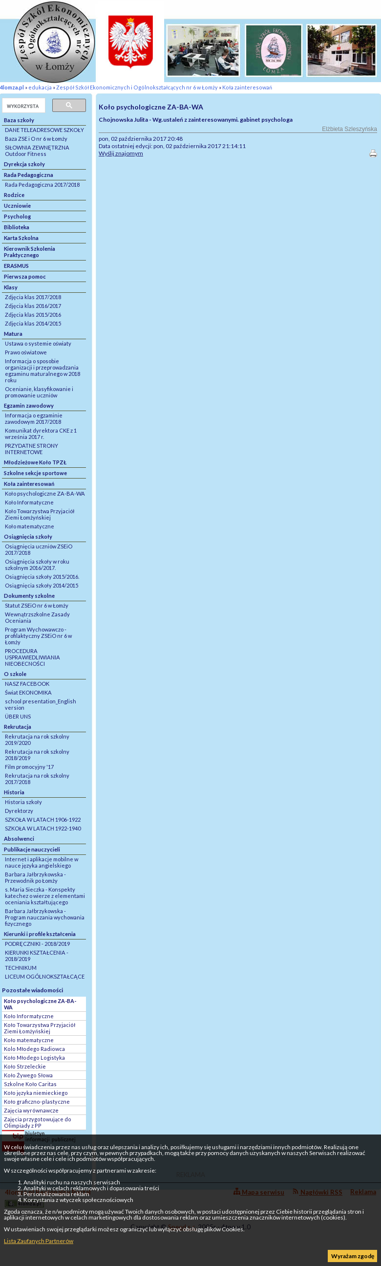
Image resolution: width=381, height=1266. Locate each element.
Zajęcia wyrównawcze (31, 1110)
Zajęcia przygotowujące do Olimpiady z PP (37, 1122)
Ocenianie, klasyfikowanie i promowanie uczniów (39, 392)
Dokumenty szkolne (29, 595)
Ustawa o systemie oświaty (38, 343)
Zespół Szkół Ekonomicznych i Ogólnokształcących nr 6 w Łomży (137, 87)
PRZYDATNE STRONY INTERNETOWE (31, 448)
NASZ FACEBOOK (27, 683)
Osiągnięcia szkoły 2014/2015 (41, 585)
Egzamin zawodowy (29, 405)
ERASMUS (16, 265)
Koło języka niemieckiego (36, 1093)
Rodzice (14, 195)
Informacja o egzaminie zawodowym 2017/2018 (34, 418)
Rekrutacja (17, 726)
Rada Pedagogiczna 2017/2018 (42, 184)
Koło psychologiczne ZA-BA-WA (45, 493)
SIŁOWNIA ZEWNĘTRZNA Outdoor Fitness (37, 150)
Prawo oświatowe (26, 352)
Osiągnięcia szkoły (28, 536)
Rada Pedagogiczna (28, 175)
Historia (14, 792)
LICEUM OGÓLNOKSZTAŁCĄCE (45, 976)
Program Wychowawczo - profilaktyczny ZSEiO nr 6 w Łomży (38, 635)
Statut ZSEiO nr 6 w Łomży (36, 605)
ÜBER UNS (18, 716)
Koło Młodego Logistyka (34, 1057)
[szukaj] (23, 106)
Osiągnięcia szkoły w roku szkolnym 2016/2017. (37, 564)
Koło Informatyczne (29, 502)
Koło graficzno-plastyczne (37, 1101)
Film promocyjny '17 (29, 767)
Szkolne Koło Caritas (30, 1084)
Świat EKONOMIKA (28, 692)
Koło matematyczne (29, 526)
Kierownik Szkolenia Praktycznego (29, 251)
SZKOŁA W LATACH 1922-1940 (43, 828)
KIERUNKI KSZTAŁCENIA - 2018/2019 (36, 955)
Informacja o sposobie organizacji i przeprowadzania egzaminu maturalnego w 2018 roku (42, 370)
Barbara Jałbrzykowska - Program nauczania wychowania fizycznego (45, 917)
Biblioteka (16, 227)
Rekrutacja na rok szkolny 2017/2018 (37, 778)
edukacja (40, 87)
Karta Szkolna (21, 238)
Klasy (11, 287)
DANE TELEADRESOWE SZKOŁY (44, 130)
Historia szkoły (23, 802)
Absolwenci (19, 838)
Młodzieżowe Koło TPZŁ (35, 462)
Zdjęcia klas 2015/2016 (33, 314)
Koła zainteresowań (247, 87)
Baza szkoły (19, 120)
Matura (13, 333)
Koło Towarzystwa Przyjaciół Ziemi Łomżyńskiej (40, 514)
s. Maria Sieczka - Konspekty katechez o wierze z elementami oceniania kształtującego (45, 895)
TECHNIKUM (21, 967)
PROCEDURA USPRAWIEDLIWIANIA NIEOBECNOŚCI (32, 657)
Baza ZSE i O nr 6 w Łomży (36, 138)
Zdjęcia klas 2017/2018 (33, 297)
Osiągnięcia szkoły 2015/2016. (42, 576)
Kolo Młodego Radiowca (34, 1049)
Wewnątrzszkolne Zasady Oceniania (37, 617)
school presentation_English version (40, 704)
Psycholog (17, 216)
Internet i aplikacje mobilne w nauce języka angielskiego (41, 862)
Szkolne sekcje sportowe (35, 473)
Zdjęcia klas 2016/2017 (33, 306)
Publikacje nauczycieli (32, 849)
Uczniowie (17, 205)
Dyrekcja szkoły (24, 164)
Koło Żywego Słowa (28, 1075)
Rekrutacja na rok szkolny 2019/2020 (37, 739)
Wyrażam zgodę (352, 1256)
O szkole (15, 674)
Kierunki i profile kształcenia (40, 934)
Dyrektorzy (19, 811)
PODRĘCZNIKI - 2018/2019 (37, 943)
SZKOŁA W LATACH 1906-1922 (43, 819)
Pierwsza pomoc (25, 276)
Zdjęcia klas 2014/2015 (33, 323)
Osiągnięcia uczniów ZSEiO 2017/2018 (38, 549)
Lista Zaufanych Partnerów (38, 1240)
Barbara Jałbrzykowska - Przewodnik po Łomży (35, 877)
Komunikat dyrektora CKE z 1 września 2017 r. (41, 433)
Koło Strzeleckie (25, 1066)
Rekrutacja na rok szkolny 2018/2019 (37, 754)
